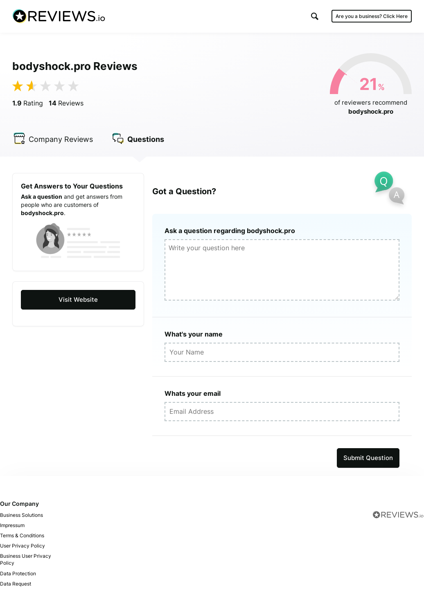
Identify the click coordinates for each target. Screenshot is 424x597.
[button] (315, 16)
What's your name (194, 334)
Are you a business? (372, 16)
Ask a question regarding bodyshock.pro (230, 231)
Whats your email (193, 393)
